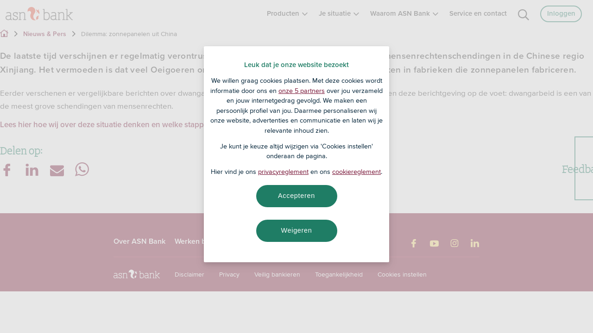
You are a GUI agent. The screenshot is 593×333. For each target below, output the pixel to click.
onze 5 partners (301, 90)
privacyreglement (283, 171)
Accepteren (296, 195)
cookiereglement (356, 171)
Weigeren (296, 230)
